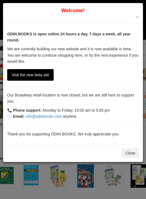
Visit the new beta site (30, 75)
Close (130, 153)
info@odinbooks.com (44, 116)
